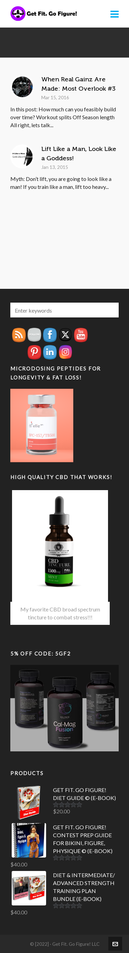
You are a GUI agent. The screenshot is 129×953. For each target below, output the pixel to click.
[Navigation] (114, 14)
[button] (110, 310)
